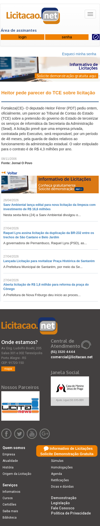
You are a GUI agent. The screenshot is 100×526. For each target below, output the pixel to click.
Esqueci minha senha (79, 54)
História (8, 467)
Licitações (58, 454)
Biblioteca (10, 517)
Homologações (62, 467)
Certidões (9, 504)
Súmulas (57, 461)
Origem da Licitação (17, 474)
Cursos (8, 498)
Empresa (9, 454)
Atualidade (10, 461)
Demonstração (64, 498)
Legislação (60, 503)
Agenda (56, 474)
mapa (8, 369)
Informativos (11, 492)
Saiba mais (10, 511)
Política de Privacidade (71, 513)
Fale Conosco (62, 508)
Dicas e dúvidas (62, 486)
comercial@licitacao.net (72, 357)
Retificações (60, 480)
